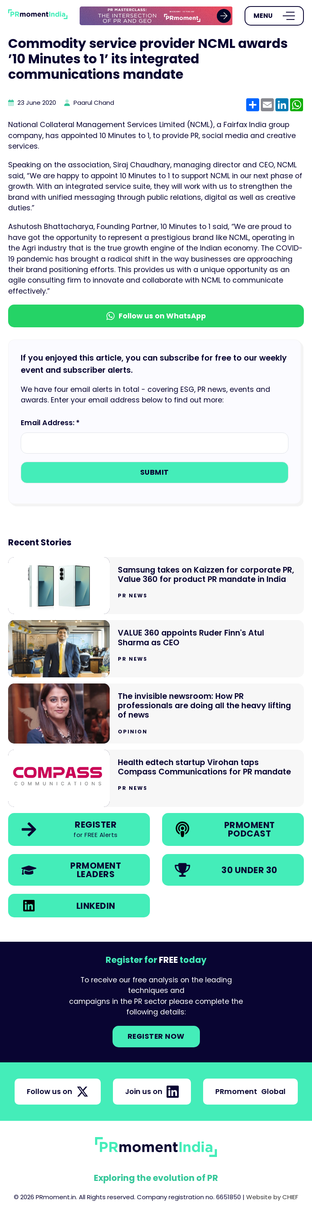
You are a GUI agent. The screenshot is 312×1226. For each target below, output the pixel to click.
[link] (156, 16)
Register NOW (156, 1036)
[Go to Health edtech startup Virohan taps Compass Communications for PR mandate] (156, 778)
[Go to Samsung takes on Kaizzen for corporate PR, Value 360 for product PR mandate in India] (156, 585)
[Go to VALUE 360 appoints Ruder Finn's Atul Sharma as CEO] (156, 648)
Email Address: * (50, 423)
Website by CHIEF (272, 1197)
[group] (156, 16)
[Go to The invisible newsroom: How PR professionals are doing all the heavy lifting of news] (156, 713)
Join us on (152, 1091)
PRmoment (250, 1091)
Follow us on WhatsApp (156, 316)
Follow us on (58, 1091)
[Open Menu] (274, 16)
